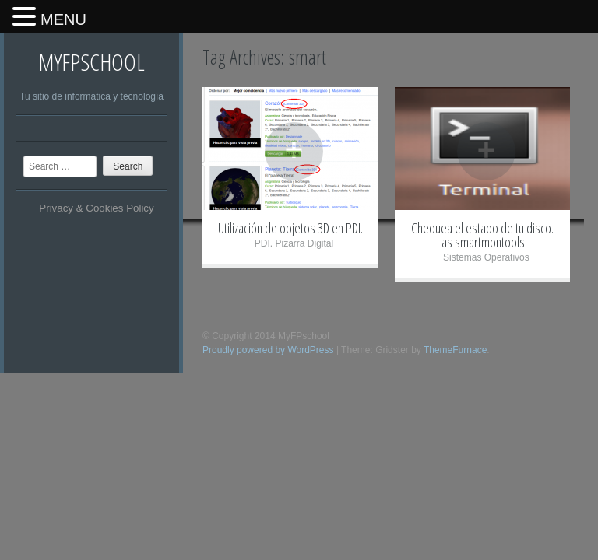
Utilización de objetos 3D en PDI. (290, 228)
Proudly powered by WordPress (268, 350)
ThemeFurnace (455, 350)
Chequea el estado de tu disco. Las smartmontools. (482, 235)
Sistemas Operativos (486, 257)
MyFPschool (91, 62)
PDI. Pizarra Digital (294, 243)
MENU (63, 19)
